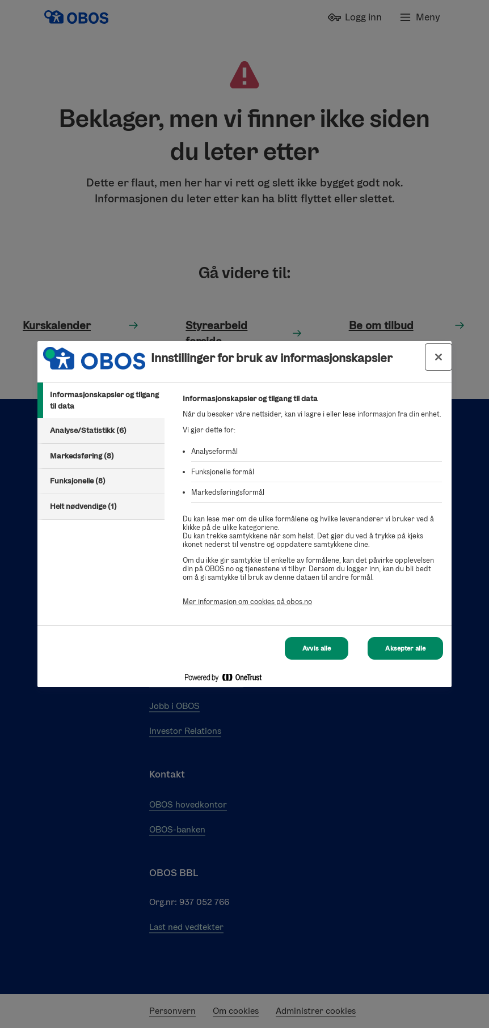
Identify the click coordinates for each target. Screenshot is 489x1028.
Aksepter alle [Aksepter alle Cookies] (405, 647)
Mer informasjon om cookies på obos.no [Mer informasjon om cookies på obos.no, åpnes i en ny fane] (247, 601)
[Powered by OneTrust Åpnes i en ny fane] (403, 680)
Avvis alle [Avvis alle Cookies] (316, 647)
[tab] (101, 400)
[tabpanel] (312, 506)
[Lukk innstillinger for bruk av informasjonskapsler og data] (438, 357)
